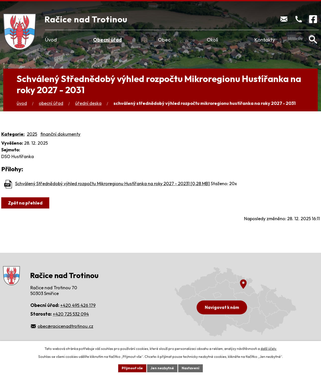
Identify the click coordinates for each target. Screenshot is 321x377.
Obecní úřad (107, 40)
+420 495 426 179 (78, 305)
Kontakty (264, 40)
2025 (32, 134)
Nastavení (190, 368)
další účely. (269, 348)
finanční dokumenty (60, 134)
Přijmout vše (132, 368)
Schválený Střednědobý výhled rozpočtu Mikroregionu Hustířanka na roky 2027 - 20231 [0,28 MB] (112, 183)
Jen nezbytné (162, 368)
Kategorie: (13, 134)
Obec (164, 40)
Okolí (212, 40)
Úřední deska (88, 103)
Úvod (51, 40)
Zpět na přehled (25, 203)
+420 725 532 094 (71, 314)
